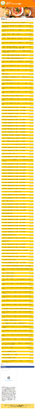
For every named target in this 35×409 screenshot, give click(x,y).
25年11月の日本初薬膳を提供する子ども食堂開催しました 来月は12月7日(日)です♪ (16, 30)
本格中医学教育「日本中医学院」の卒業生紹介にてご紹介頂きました (15, 135)
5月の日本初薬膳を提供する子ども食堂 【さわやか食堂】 (14, 128)
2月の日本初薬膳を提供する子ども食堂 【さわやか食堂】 (14, 150)
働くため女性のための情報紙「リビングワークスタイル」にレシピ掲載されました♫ (17, 348)
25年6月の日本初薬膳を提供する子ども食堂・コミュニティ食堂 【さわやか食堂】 (17, 70)
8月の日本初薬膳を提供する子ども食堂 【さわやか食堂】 (14, 119)
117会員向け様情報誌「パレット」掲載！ (10, 354)
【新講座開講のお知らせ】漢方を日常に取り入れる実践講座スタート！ (15, 22)
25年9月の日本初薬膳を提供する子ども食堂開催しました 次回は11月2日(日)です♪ (17, 43)
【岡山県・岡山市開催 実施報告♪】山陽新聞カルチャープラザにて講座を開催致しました (17, 35)
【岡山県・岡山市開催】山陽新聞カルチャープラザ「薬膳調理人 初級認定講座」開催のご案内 (16, 51)
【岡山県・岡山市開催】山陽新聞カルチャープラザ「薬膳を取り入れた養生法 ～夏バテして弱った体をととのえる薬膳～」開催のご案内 (17, 47)
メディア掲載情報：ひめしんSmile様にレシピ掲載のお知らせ (13, 323)
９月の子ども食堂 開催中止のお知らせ (9, 116)
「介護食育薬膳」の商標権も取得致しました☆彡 (11, 320)
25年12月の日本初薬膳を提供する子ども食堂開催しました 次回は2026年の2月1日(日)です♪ (17, 26)
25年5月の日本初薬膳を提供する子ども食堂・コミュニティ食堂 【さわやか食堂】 (17, 84)
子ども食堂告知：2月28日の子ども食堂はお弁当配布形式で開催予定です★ (16, 308)
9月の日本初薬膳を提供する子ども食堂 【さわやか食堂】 (14, 173)
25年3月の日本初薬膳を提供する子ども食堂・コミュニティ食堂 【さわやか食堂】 (17, 92)
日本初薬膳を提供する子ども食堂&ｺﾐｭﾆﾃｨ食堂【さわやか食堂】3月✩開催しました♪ (17, 301)
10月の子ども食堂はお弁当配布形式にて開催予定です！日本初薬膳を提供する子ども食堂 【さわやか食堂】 (17, 344)
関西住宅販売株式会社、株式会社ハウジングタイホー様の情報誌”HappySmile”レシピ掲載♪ (17, 327)
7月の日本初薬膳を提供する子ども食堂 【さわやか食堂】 (14, 122)
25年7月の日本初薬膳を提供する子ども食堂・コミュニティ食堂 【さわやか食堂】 (17, 66)
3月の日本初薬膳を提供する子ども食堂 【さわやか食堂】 (14, 147)
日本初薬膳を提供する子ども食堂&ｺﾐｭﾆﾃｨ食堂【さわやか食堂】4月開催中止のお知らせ (17, 297)
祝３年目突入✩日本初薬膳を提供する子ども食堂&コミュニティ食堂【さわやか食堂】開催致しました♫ (17, 361)
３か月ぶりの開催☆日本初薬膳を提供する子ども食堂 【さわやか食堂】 (16, 265)
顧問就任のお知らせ (6, 241)
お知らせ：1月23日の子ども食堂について (10, 253)
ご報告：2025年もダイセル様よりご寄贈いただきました (12, 95)
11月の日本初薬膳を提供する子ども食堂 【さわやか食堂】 (14, 110)
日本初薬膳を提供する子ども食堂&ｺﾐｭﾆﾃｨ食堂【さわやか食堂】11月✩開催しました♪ (17, 331)
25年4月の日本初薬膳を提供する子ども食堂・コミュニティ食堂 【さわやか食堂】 (17, 88)
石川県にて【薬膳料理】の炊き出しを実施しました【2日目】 (13, 138)
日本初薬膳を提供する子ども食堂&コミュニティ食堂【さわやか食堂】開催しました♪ (17, 339)
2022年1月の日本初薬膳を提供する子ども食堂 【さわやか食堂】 (15, 250)
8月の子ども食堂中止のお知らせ (8, 276)
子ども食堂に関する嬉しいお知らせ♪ (9, 259)
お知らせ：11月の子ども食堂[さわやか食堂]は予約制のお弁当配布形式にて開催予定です (17, 335)
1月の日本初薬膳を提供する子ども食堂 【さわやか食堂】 (14, 156)
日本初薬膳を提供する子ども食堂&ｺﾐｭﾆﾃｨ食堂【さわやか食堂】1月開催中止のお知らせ (17, 312)
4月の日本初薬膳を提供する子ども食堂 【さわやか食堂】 (14, 188)
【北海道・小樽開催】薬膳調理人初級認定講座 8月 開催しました (15, 55)
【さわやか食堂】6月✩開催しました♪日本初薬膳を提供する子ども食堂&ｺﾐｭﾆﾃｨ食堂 (17, 284)
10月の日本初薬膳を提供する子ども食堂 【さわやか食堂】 (14, 113)
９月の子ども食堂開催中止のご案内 (9, 351)
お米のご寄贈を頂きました (7, 80)
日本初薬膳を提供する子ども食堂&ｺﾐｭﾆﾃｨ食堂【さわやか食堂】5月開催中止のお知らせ (17, 292)
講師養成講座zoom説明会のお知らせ (9, 234)
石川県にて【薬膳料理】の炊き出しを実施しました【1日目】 (13, 141)
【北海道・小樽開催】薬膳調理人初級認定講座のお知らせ (13, 58)
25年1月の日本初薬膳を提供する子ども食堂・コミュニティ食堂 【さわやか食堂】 (17, 104)
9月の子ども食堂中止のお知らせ (8, 273)
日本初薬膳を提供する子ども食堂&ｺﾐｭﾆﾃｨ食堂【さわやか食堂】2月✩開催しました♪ (17, 305)
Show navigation (34, 1)
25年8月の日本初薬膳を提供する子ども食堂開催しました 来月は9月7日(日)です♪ (17, 62)
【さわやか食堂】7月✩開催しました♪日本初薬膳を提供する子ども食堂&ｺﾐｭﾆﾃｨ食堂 (17, 280)
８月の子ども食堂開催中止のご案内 (9, 357)
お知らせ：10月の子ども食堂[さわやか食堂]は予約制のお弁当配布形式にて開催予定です (17, 269)
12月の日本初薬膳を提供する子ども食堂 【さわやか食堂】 (14, 107)
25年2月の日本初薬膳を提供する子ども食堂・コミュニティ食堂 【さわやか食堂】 (17, 99)
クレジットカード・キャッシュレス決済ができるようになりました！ (15, 144)
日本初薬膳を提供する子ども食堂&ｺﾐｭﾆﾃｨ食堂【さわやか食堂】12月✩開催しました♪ (17, 316)
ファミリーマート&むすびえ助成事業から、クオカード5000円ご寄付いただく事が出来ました (17, 160)
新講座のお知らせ (5, 73)
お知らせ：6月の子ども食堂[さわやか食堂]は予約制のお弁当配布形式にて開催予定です (17, 288)
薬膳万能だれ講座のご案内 (7, 213)
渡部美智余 (3, 402)
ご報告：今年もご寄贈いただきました (9, 153)
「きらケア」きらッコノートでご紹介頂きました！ (12, 191)
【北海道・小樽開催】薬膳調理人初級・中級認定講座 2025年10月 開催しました (17, 39)
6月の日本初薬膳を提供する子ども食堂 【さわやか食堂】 (14, 125)
